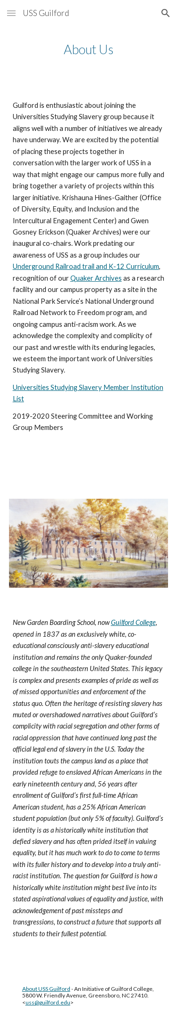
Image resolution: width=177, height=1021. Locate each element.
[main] (89, 49)
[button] (11, 13)
